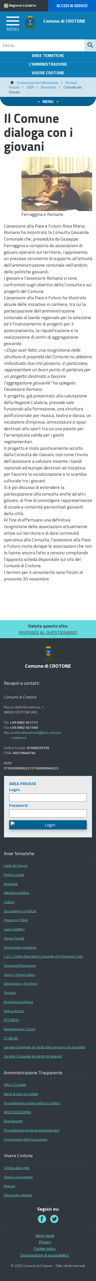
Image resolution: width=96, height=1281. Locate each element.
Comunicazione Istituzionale (37, 82)
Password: (18, 805)
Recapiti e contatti (21, 683)
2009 (30, 87)
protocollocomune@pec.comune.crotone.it (36, 735)
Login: (14, 789)
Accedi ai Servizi (72, 6)
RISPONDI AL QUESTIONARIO (48, 632)
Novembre (48, 87)
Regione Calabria (22, 5)
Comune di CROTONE (64, 21)
